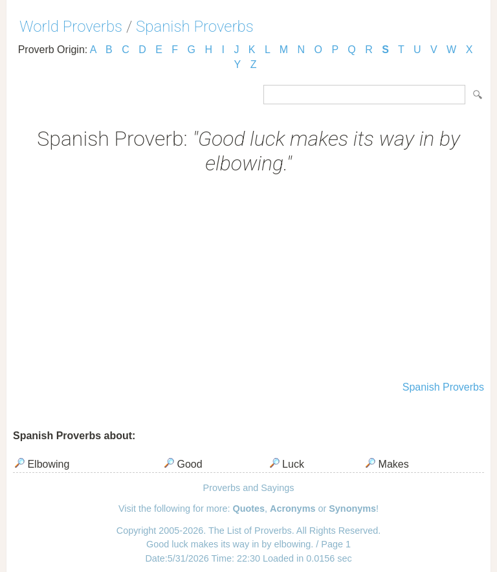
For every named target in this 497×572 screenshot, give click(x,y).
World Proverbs (70, 26)
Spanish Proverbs (195, 26)
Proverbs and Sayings (248, 488)
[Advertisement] (248, 279)
